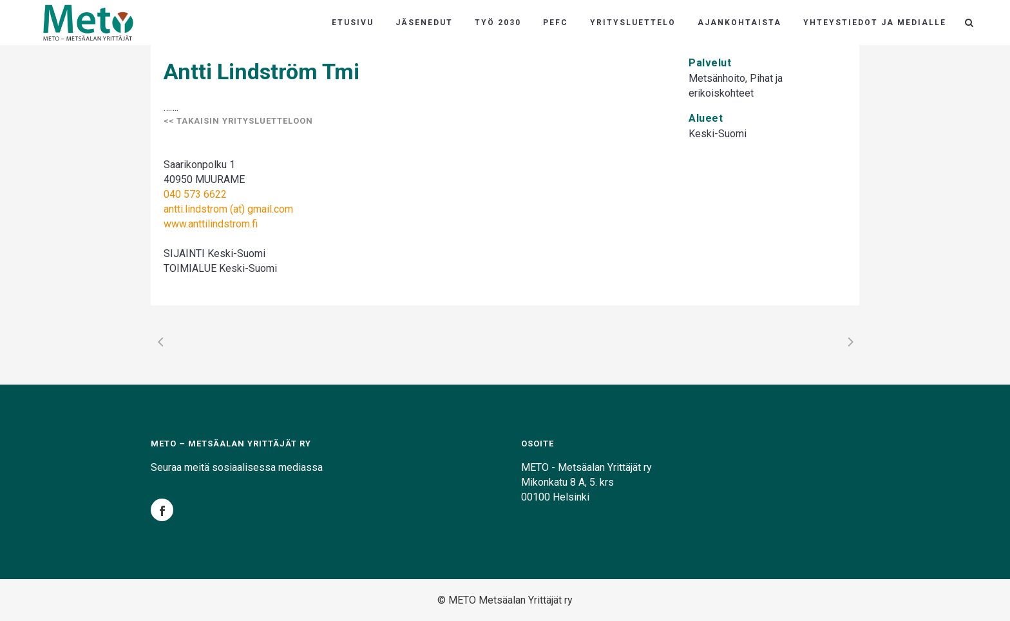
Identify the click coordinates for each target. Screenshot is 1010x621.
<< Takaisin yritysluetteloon (238, 121)
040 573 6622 (195, 194)
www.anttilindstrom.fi (211, 224)
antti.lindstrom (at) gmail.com (228, 209)
